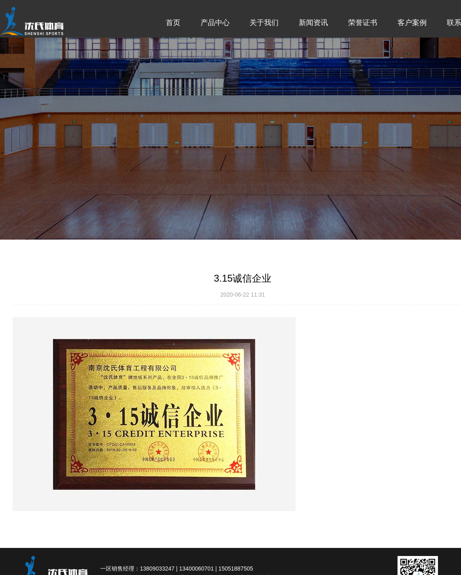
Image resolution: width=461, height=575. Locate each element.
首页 (173, 23)
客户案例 (412, 23)
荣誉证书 (362, 23)
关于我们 (264, 23)
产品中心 (215, 23)
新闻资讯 (313, 23)
